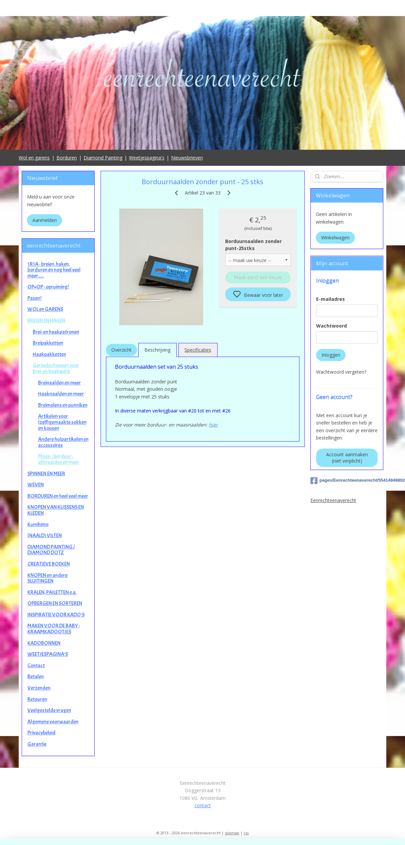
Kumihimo (37, 524)
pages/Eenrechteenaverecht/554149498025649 (346, 481)
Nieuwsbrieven (187, 157)
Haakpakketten (49, 354)
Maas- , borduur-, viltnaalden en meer (58, 459)
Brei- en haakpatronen (56, 332)
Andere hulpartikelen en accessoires (63, 442)
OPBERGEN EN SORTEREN (54, 603)
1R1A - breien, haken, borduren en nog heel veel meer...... (54, 270)
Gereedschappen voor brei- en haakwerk (56, 368)
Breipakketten (48, 343)
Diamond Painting (103, 157)
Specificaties (197, 350)
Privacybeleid (41, 732)
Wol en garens (34, 157)
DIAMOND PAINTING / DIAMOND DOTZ (51, 550)
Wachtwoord (331, 326)
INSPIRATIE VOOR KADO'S (56, 614)
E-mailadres (330, 299)
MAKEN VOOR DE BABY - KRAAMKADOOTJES (53, 628)
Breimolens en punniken (63, 405)
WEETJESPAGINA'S (47, 654)
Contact (36, 665)
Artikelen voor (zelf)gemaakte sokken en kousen (62, 422)
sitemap (232, 832)
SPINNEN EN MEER (46, 473)
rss (246, 832)
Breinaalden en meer (59, 382)
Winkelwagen (335, 237)
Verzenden (38, 688)
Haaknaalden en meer (61, 393)
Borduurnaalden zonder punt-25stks (253, 244)
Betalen (35, 676)
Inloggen (330, 355)
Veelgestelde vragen (49, 710)
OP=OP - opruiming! (48, 286)
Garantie (36, 744)
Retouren (37, 699)
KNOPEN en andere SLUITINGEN (47, 578)
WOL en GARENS (45, 309)
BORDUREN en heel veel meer (57, 496)
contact (202, 805)
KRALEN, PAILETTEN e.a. (52, 592)
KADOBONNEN (43, 643)
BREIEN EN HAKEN (46, 320)
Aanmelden (44, 220)
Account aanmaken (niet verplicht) (347, 457)
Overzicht (121, 350)
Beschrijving (157, 350)
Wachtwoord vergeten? (341, 372)
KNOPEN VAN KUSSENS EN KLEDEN (55, 510)
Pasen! (34, 298)
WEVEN (35, 484)
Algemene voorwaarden (53, 721)
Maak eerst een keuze (258, 277)
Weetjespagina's (146, 157)
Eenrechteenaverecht (333, 500)
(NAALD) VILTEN (44, 535)
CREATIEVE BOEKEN (48, 564)
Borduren (66, 157)
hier (213, 424)
